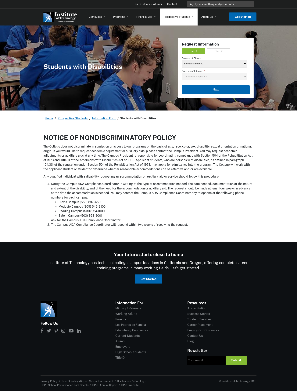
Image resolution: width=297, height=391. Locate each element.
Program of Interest (193, 71)
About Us (208, 16)
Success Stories (198, 314)
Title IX (120, 357)
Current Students (127, 336)
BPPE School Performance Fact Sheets (64, 385)
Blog (190, 341)
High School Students (130, 352)
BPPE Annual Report (104, 385)
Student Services (199, 319)
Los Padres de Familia (130, 325)
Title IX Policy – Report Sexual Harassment (87, 381)
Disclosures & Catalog (130, 381)
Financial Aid (146, 16)
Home (49, 118)
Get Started (243, 16)
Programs (121, 16)
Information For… (104, 118)
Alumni (120, 341)
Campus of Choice (192, 58)
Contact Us (195, 336)
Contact (172, 4)
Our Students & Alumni (148, 4)
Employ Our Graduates (203, 330)
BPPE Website (130, 385)
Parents (120, 319)
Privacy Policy (49, 381)
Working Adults (126, 314)
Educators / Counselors (131, 330)
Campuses (97, 16)
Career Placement (200, 325)
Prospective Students (179, 16)
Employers (122, 346)
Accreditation (196, 308)
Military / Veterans (128, 308)
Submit (236, 360)
